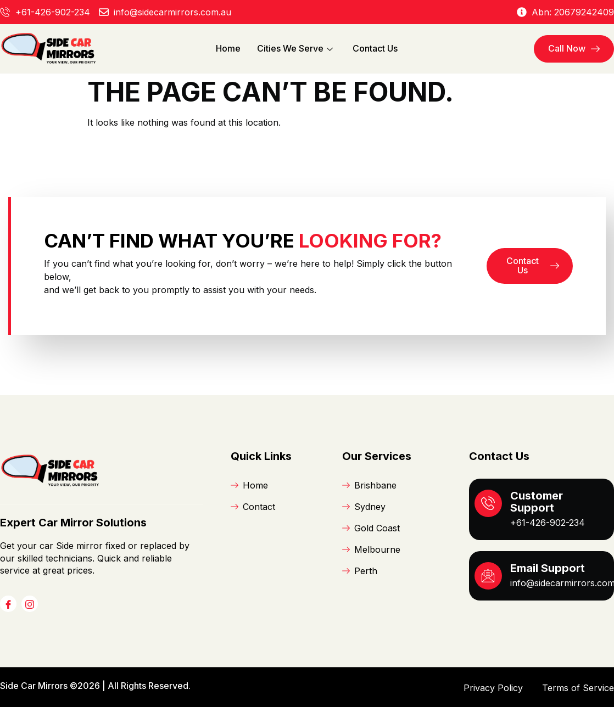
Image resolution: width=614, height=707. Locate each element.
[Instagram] (29, 604)
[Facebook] (8, 604)
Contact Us (375, 48)
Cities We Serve (295, 48)
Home (228, 48)
